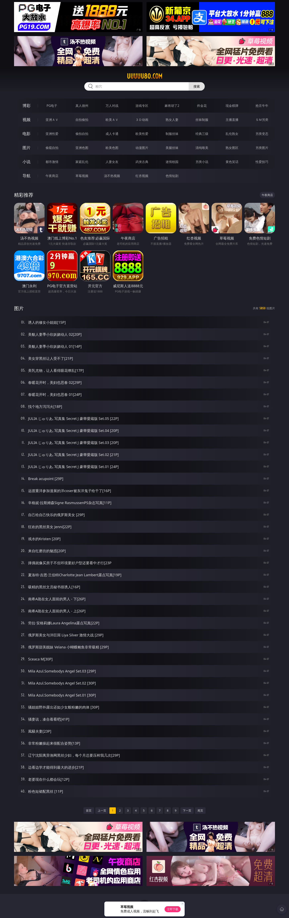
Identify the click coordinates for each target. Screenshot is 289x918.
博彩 (26, 105)
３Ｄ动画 (141, 119)
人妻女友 (112, 162)
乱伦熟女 (232, 133)
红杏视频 (141, 176)
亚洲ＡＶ (52, 119)
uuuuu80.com (144, 76)
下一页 (187, 810)
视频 (26, 119)
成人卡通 (112, 133)
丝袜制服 (201, 119)
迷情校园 (172, 162)
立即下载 (172, 909)
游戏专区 (141, 105)
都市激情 (52, 162)
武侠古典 (141, 162)
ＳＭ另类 (261, 119)
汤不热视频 (112, 176)
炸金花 (202, 105)
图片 (26, 147)
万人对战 (112, 105)
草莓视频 (81, 176)
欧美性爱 (141, 133)
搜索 (196, 86)
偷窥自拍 (52, 148)
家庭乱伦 (81, 162)
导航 (26, 175)
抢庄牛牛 (261, 105)
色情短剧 (172, 176)
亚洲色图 (81, 148)
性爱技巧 (261, 162)
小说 (26, 161)
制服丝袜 (172, 133)
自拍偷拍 (81, 119)
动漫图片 (141, 148)
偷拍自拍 (81, 133)
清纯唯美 (201, 148)
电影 (26, 133)
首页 (89, 810)
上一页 (102, 810)
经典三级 (201, 133)
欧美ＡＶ (112, 119)
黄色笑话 (232, 162)
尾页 (200, 810)
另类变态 (261, 133)
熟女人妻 (172, 119)
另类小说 (201, 162)
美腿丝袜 (172, 148)
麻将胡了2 (172, 105)
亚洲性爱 (52, 133)
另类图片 (261, 148)
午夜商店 (52, 176)
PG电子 (52, 105)
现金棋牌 (232, 105)
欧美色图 (112, 148)
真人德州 (81, 105)
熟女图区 (232, 148)
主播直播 (232, 119)
